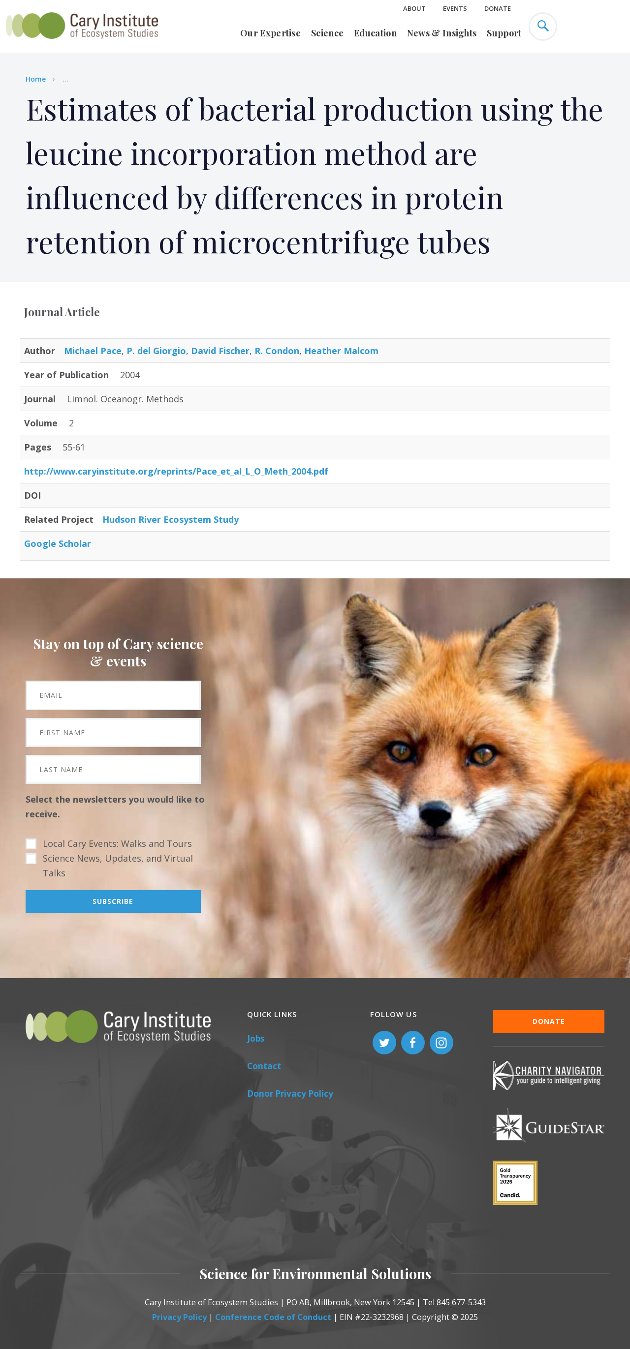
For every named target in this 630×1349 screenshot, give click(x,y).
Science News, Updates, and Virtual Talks (118, 865)
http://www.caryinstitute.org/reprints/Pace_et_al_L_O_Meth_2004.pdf (176, 471)
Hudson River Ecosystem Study (170, 519)
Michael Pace (93, 351)
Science (327, 33)
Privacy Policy (179, 1317)
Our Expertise (270, 33)
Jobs (255, 1038)
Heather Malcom (341, 351)
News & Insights (442, 33)
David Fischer (220, 351)
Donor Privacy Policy (290, 1093)
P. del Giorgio (156, 351)
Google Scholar (57, 543)
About (414, 8)
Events (455, 8)
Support (504, 33)
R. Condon (276, 351)
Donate (497, 8)
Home (36, 79)
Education (375, 33)
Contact (264, 1066)
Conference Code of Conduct (273, 1317)
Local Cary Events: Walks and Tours (117, 843)
